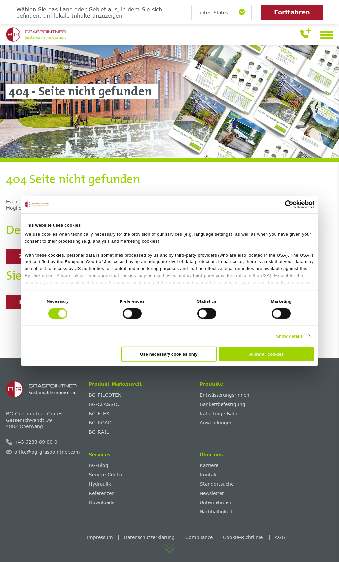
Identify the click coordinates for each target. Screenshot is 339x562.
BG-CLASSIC (104, 404)
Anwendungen (216, 422)
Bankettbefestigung (222, 404)
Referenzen (102, 493)
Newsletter (212, 493)
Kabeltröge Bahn (219, 413)
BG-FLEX (99, 413)
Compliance (199, 537)
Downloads (101, 502)
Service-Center (106, 474)
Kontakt (209, 474)
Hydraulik (100, 484)
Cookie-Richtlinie (243, 537)
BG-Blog (98, 465)
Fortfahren (292, 12)
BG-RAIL (99, 432)
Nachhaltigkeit (216, 511)
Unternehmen (215, 502)
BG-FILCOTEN (105, 395)
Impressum (99, 537)
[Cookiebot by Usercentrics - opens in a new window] (285, 204)
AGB (280, 537)
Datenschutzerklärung (149, 537)
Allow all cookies (266, 353)
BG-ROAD (100, 422)
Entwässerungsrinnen (224, 395)
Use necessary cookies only (168, 353)
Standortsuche (217, 484)
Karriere (209, 465)
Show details (289, 336)
